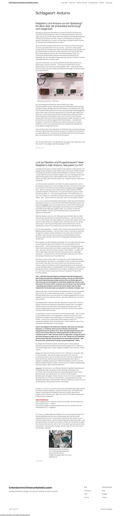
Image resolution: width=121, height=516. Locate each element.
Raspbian (45, 205)
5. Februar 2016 (39, 461)
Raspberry (80, 188)
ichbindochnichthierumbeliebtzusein (23, 3)
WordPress (109, 509)
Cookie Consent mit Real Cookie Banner (15, 515)
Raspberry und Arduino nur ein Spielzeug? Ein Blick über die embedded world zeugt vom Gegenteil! (59, 26)
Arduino (69, 188)
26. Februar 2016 (40, 148)
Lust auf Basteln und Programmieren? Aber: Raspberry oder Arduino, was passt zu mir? (60, 163)
